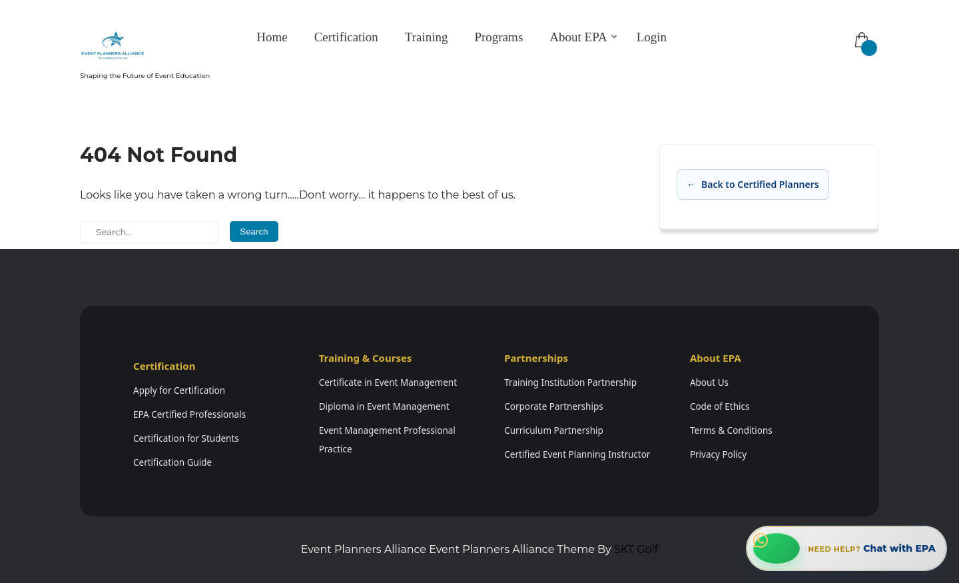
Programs (498, 37)
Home (271, 37)
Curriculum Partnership (553, 430)
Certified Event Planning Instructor (577, 454)
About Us (709, 382)
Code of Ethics (720, 406)
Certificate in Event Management (388, 382)
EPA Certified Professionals (189, 414)
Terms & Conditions (731, 430)
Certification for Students (186, 438)
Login (652, 37)
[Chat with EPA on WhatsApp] (846, 548)
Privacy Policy (718, 454)
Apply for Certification (179, 390)
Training (426, 37)
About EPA (578, 37)
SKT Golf (636, 549)
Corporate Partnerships (553, 406)
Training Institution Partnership (570, 382)
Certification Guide (172, 462)
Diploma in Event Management (384, 406)
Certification (346, 37)
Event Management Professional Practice (387, 439)
